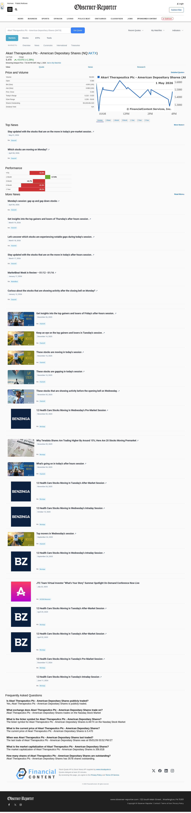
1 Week (108, 120)
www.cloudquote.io (103, 771)
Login (181, 3)
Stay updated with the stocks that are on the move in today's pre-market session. (51, 131)
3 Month (124, 120)
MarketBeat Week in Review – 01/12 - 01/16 (32, 273)
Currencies (48, 45)
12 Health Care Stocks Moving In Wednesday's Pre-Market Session (72, 411)
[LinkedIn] (166, 775)
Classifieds (117, 18)
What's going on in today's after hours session (61, 464)
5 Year (147, 120)
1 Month (116, 120)
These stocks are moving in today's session (60, 352)
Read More (178, 194)
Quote (41, 67)
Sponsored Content (147, 18)
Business (32, 18)
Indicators (176, 30)
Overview (26, 45)
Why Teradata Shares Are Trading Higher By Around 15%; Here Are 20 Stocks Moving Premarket (87, 441)
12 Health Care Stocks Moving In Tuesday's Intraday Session (69, 678)
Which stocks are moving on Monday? (28, 149)
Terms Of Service (112, 776)
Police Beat (84, 18)
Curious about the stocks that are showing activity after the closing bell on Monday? (52, 291)
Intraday (100, 120)
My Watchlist (156, 30)
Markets (12, 38)
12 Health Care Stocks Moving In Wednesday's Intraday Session (70, 509)
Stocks (25, 38)
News (20, 18)
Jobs (130, 18)
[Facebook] (160, 775)
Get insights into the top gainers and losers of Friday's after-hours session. (76, 313)
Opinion (58, 18)
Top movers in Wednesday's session (56, 534)
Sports (45, 18)
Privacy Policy (96, 776)
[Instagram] (172, 775)
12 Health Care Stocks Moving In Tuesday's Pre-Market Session (70, 660)
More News (178, 125)
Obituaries (100, 18)
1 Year (132, 120)
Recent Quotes (134, 30)
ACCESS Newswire (45, 600)
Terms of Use (166, 804)
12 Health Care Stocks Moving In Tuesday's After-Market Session (71, 483)
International (62, 45)
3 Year (140, 120)
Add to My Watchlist (54, 63)
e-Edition (167, 18)
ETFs (37, 38)
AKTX (92, 53)
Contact (156, 804)
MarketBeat (14, 282)
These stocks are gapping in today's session (60, 372)
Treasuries (75, 45)
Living (70, 18)
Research (141, 67)
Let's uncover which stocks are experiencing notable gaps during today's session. (51, 237)
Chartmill (13, 140)
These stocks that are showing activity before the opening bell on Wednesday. (78, 391)
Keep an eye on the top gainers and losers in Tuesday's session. (70, 333)
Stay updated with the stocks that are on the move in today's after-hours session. (51, 255)
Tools (49, 38)
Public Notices (21, 3)
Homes (10, 3)
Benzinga (42, 427)
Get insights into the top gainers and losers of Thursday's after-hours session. (49, 219)
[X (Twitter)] (153, 775)
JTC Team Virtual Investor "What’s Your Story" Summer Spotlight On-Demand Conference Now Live (87, 584)
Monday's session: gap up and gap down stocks (33, 201)
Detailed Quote (177, 72)
